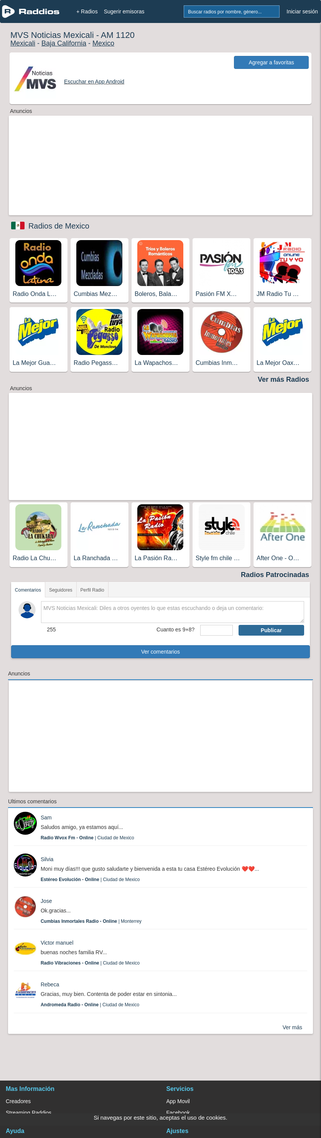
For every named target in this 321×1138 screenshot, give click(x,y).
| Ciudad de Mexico (87, 837)
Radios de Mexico (58, 226)
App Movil (178, 1101)
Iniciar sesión (302, 11)
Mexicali (22, 43)
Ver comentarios (160, 652)
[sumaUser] (216, 630)
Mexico (103, 43)
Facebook (178, 1113)
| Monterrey (91, 921)
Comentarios (28, 590)
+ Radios (87, 11)
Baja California (63, 43)
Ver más (292, 1027)
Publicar (271, 630)
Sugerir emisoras (124, 11)
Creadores (18, 1101)
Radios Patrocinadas (275, 575)
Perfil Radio (92, 590)
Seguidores (60, 590)
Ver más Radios (283, 379)
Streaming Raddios (28, 1113)
